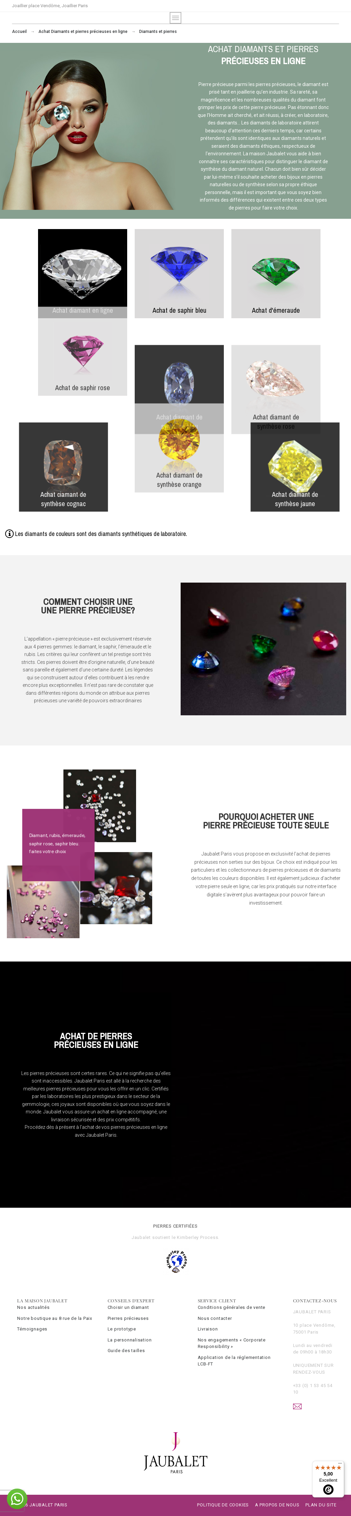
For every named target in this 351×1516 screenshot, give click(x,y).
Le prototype (122, 1329)
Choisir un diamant (128, 1307)
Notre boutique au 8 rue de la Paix (54, 1318)
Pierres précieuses (128, 1318)
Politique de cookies (223, 1504)
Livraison (208, 1329)
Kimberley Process (197, 1237)
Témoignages (32, 1329)
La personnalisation (130, 1339)
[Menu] (340, 1465)
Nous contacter (215, 1318)
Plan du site (320, 1504)
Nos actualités (33, 1307)
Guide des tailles (126, 1350)
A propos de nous (277, 1504)
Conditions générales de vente (232, 1307)
